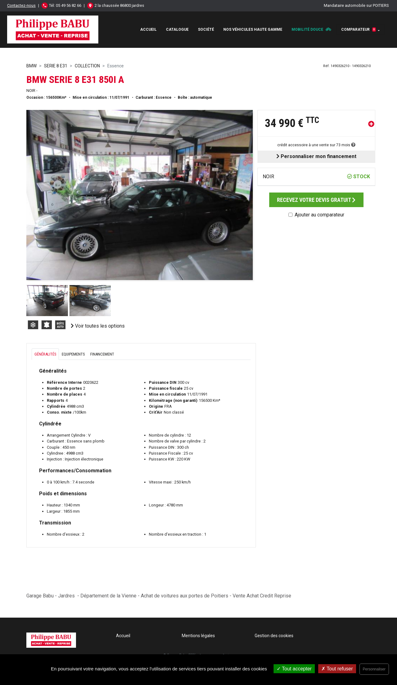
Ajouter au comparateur (319, 215)
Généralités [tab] (45, 354)
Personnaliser (374, 669)
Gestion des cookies (274, 635)
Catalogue (177, 29)
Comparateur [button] (358, 29)
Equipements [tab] (73, 354)
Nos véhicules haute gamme (252, 29)
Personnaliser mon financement (316, 156)
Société (206, 29)
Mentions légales (198, 635)
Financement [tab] (102, 354)
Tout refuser (337, 668)
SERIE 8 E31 (55, 65)
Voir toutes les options (98, 326)
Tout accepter (294, 668)
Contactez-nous (21, 5)
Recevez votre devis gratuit (316, 200)
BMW (31, 65)
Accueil (148, 29)
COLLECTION (87, 65)
